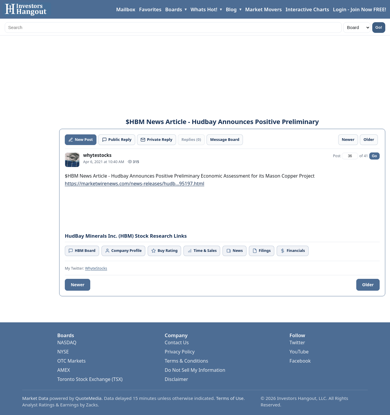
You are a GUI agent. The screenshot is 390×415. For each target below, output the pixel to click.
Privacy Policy (180, 351)
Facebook (300, 361)
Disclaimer (176, 379)
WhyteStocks (96, 268)
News (234, 250)
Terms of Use (230, 398)
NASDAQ (66, 342)
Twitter (297, 342)
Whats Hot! (204, 9)
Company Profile (123, 250)
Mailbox (125, 9)
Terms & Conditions (186, 361)
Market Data (35, 398)
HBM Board (81, 250)
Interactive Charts (307, 9)
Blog (231, 9)
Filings (261, 250)
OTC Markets (71, 361)
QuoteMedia (88, 398)
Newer (77, 284)
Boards (173, 9)
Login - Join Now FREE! (359, 9)
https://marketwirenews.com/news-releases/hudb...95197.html (134, 183)
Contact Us (177, 342)
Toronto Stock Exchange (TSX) (90, 379)
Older (368, 284)
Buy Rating (164, 250)
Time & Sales (202, 250)
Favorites (150, 9)
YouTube (299, 351)
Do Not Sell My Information (195, 370)
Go (374, 156)
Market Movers (263, 9)
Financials (292, 250)
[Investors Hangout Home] (26, 9)
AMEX (63, 370)
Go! (379, 27)
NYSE (63, 351)
